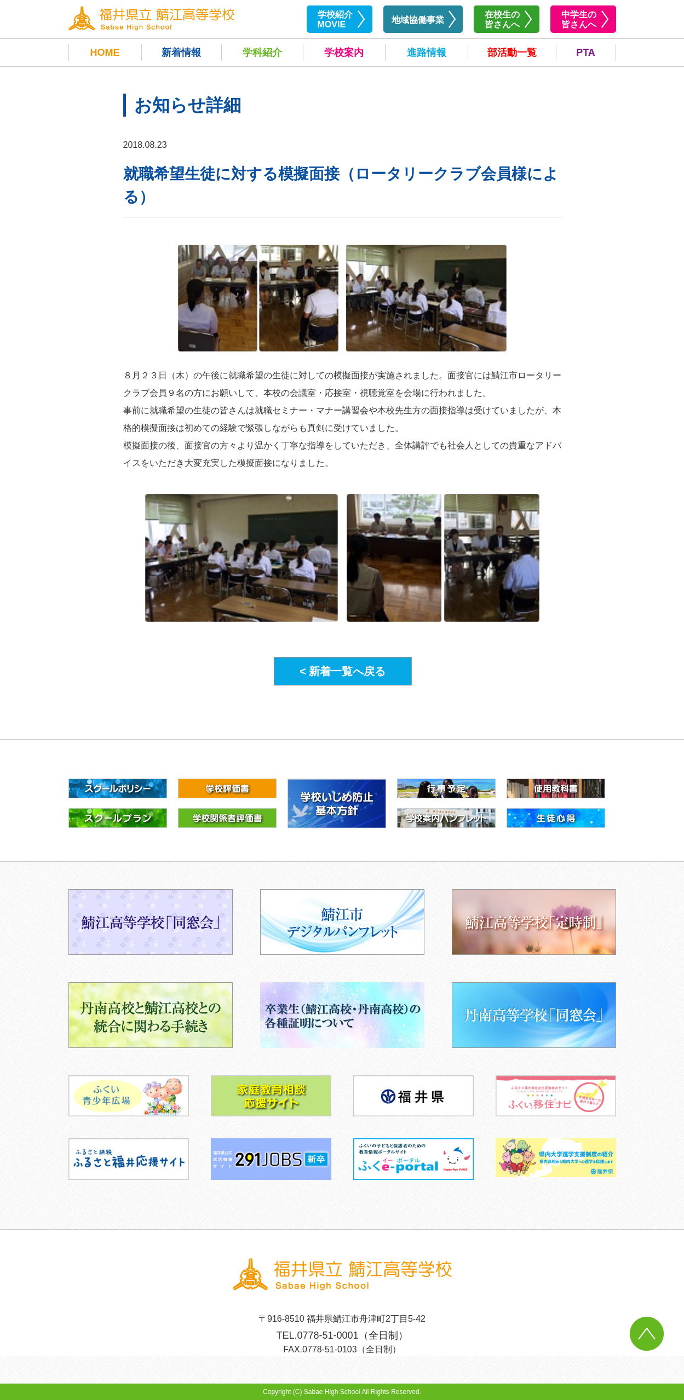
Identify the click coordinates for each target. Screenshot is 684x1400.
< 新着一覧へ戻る (343, 671)
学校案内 (344, 52)
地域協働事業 (418, 20)
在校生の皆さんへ (502, 19)
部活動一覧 (512, 52)
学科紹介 (262, 52)
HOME (105, 52)
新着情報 (181, 52)
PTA (585, 52)
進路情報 (426, 52)
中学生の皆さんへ (578, 19)
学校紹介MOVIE (335, 19)
